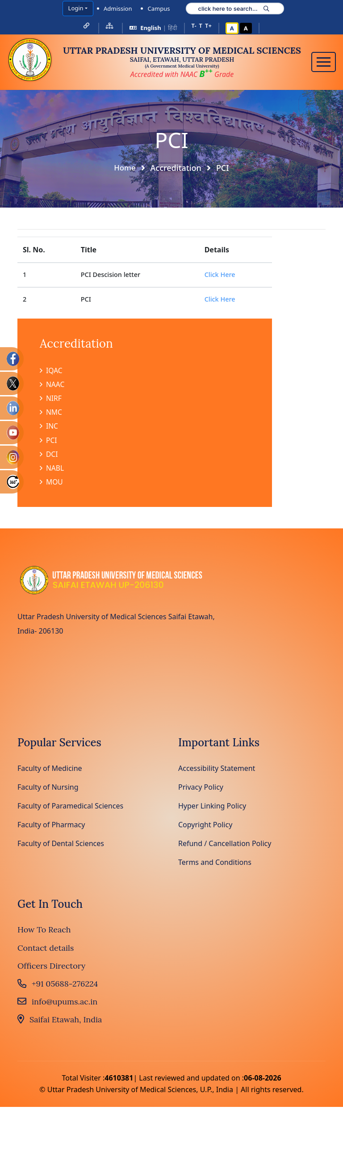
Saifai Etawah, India (59, 1022)
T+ (208, 26)
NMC (51, 413)
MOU (51, 485)
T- (194, 26)
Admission (118, 8)
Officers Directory (51, 969)
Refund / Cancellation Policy (224, 846)
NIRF (51, 399)
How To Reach (44, 933)
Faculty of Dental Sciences (60, 846)
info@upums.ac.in (57, 1005)
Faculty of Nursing (48, 790)
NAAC (52, 385)
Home (125, 167)
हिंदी (172, 28)
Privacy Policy (200, 790)
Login (76, 8)
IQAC (51, 370)
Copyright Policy (205, 827)
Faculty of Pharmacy (51, 827)
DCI (49, 456)
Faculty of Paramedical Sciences (70, 808)
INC (49, 428)
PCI (48, 442)
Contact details (45, 950)
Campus (158, 8)
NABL (52, 471)
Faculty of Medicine (49, 771)
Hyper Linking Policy (212, 808)
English (150, 28)
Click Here (220, 274)
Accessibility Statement (216, 771)
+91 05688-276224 (57, 987)
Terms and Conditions (214, 865)
